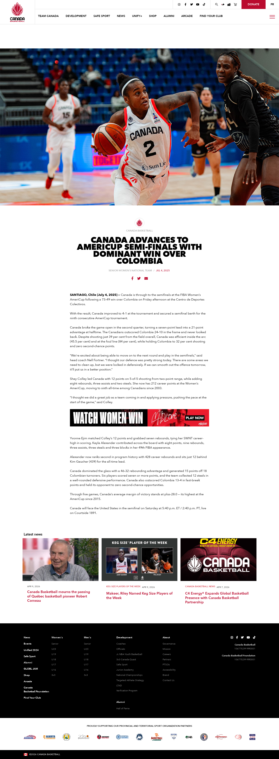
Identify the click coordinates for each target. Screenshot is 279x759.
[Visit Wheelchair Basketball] (238, 737)
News (27, 637)
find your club (211, 16)
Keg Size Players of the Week (123, 587)
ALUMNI (169, 16)
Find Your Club (32, 698)
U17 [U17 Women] (53, 664)
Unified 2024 (31, 650)
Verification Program (127, 690)
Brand (166, 675)
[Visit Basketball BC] (30, 737)
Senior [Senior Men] (87, 643)
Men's (87, 637)
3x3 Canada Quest (126, 659)
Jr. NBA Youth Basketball (129, 654)
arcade (187, 16)
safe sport (101, 16)
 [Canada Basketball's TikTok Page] (204, 4)
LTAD (119, 685)
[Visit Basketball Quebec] (122, 737)
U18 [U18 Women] (53, 659)
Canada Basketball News (200, 587)
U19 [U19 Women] (53, 654)
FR (272, 4)
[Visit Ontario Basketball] (103, 737)
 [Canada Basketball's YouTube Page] (197, 4)
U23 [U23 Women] (53, 649)
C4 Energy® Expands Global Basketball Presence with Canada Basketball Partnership (217, 598)
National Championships (129, 675)
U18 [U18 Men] (86, 659)
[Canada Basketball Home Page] (17, 12)
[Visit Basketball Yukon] (221, 737)
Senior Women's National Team (130, 270)
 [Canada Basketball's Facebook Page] (185, 4)
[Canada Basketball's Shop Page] (235, 4)
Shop (27, 675)
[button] (49, 16)
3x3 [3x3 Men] (86, 675)
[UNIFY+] (223, 4)
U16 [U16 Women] (53, 669)
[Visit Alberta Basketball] (49, 737)
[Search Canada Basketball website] (217, 4)
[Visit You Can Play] (252, 737)
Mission (167, 649)
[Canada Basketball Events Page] (229, 4)
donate (253, 4)
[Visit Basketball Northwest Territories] (139, 737)
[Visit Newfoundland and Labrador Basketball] (204, 737)
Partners (167, 659)
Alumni (28, 662)
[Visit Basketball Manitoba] (84, 737)
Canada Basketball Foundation (33, 689)
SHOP (153, 16)
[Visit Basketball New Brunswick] (157, 737)
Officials (120, 649)
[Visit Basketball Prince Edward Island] (189, 737)
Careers (167, 654)
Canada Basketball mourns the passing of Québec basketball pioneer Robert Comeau (58, 596)
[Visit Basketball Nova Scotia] (174, 737)
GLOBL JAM (31, 669)
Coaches (121, 643)
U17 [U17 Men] (86, 664)
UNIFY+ (137, 16)
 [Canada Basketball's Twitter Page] (191, 4)
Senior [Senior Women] (54, 643)
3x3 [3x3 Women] (53, 675)
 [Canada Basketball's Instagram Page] (179, 4)
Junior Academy (125, 669)
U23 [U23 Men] (86, 649)
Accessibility (169, 669)
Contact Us (168, 680)
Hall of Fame (123, 708)
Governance (169, 643)
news (121, 16)
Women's (57, 637)
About (166, 637)
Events (27, 643)
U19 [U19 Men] (86, 654)
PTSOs (166, 664)
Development (124, 637)
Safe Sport (29, 656)
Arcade (28, 681)
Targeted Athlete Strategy (130, 680)
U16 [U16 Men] (86, 669)
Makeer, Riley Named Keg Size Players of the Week (139, 595)
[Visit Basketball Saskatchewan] (66, 737)
